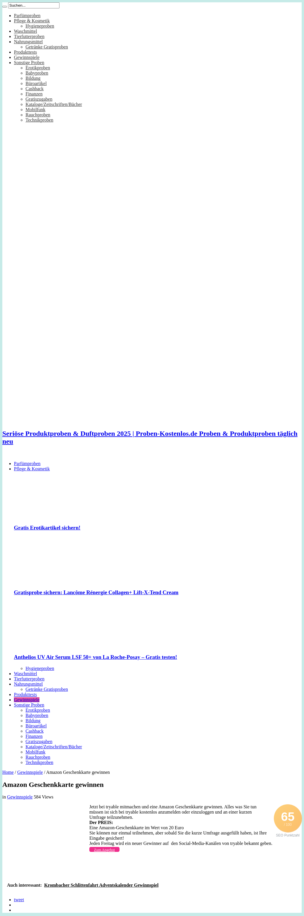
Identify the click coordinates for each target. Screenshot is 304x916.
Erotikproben (38, 67)
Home (8, 772)
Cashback (35, 88)
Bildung (33, 78)
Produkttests (25, 52)
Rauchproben (38, 114)
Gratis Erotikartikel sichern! (47, 528)
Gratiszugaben (39, 99)
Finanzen (34, 93)
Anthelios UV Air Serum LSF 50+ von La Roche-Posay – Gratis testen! (95, 657)
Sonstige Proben (29, 62)
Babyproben (37, 73)
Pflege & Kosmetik (32, 20)
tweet (19, 899)
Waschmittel (25, 31)
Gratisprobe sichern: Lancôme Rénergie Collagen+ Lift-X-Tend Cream (96, 592)
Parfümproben (27, 15)
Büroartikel (36, 83)
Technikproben (39, 120)
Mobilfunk (35, 109)
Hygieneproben (40, 26)
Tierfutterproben (29, 36)
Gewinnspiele (26, 57)
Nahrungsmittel (28, 41)
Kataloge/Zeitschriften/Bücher (54, 104)
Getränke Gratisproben (47, 46)
